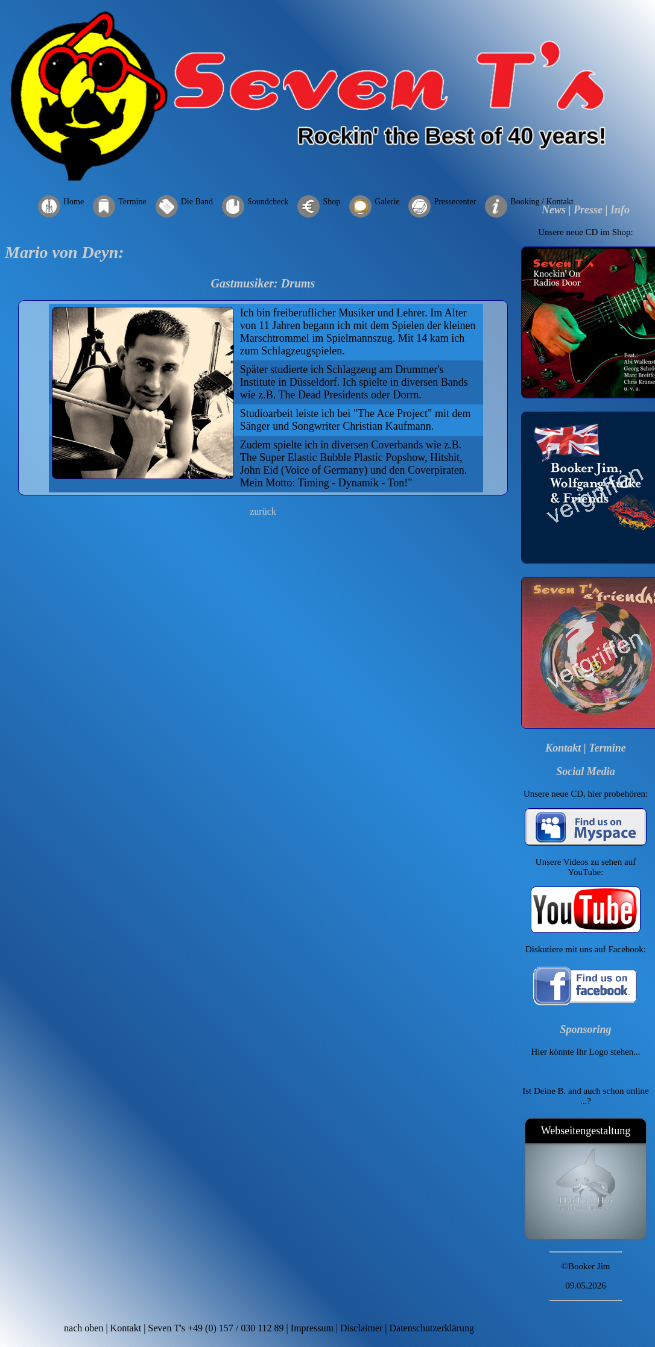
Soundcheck (267, 201)
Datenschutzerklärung (432, 1328)
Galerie (387, 201)
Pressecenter (455, 201)
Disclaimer (361, 1328)
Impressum (312, 1328)
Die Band (197, 201)
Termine (132, 201)
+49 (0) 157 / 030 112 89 (236, 1328)
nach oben (83, 1328)
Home (73, 201)
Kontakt (563, 748)
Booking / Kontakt (541, 201)
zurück (263, 511)
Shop (331, 201)
